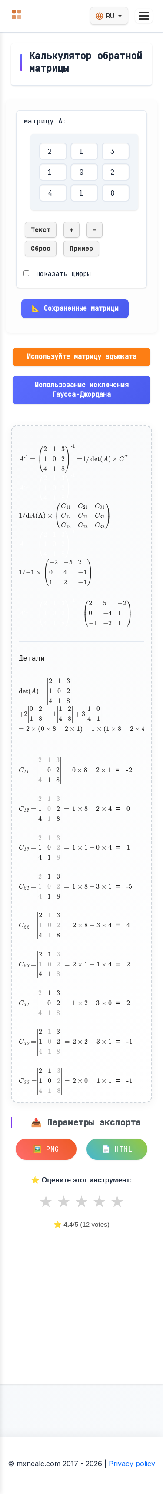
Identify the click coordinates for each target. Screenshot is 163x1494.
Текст (40, 230)
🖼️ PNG (46, 1149)
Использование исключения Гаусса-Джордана (82, 389)
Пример (81, 248)
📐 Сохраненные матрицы (75, 308)
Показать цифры (63, 273)
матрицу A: (45, 121)
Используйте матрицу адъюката (81, 356)
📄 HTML (117, 1149)
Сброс (40, 248)
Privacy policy (132, 1463)
